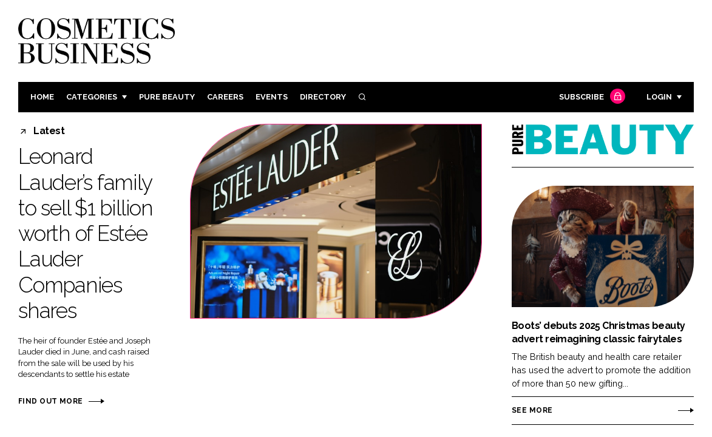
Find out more (50, 401)
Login (659, 96)
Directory (323, 96)
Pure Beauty (167, 96)
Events (272, 96)
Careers (225, 96)
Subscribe (590, 97)
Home (42, 96)
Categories (91, 96)
